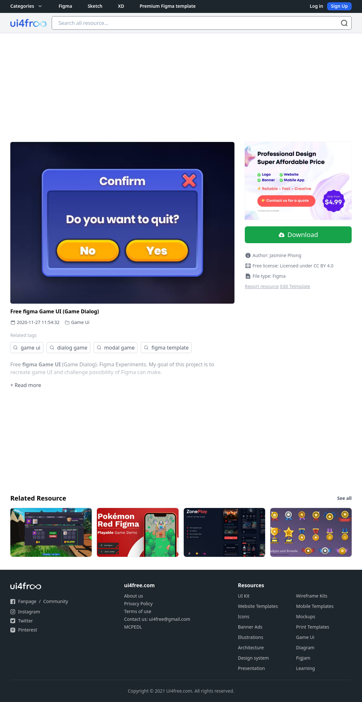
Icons (243, 616)
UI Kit (244, 596)
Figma (65, 6)
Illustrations (250, 637)
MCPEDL (133, 627)
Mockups (305, 616)
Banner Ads (250, 627)
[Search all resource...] (202, 23)
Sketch (95, 6)
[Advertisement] (181, 82)
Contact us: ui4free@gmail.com (157, 619)
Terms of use (137, 611)
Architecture (251, 647)
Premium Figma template (168, 6)
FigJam (303, 658)
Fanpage (27, 601)
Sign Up (339, 6)
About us (133, 596)
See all (344, 498)
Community (55, 601)
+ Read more (25, 385)
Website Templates (258, 606)
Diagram (305, 647)
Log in (316, 6)
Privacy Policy (138, 603)
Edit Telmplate (295, 286)
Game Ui (80, 322)
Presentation (251, 668)
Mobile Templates (315, 606)
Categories (26, 6)
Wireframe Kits (311, 596)
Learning (305, 668)
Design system (253, 658)
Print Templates (312, 627)
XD (121, 6)
